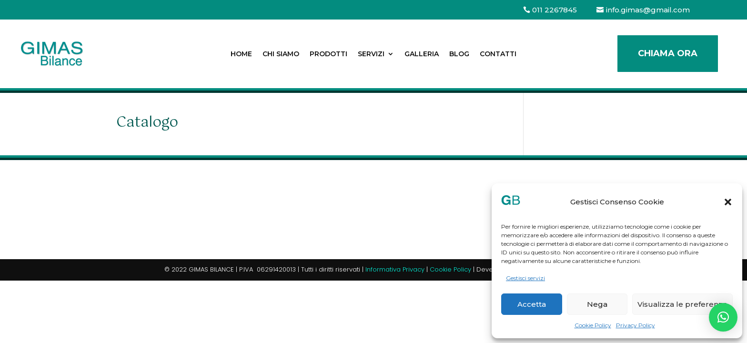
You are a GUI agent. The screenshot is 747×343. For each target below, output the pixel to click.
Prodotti (328, 54)
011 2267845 (554, 9)
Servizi (371, 54)
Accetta (531, 304)
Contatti (498, 54)
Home (241, 54)
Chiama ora (667, 53)
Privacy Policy (635, 325)
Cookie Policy (593, 325)
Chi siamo (280, 54)
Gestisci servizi (525, 278)
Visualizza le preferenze (682, 304)
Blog (459, 54)
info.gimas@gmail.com (648, 9)
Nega (597, 304)
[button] (728, 202)
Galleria (421, 54)
